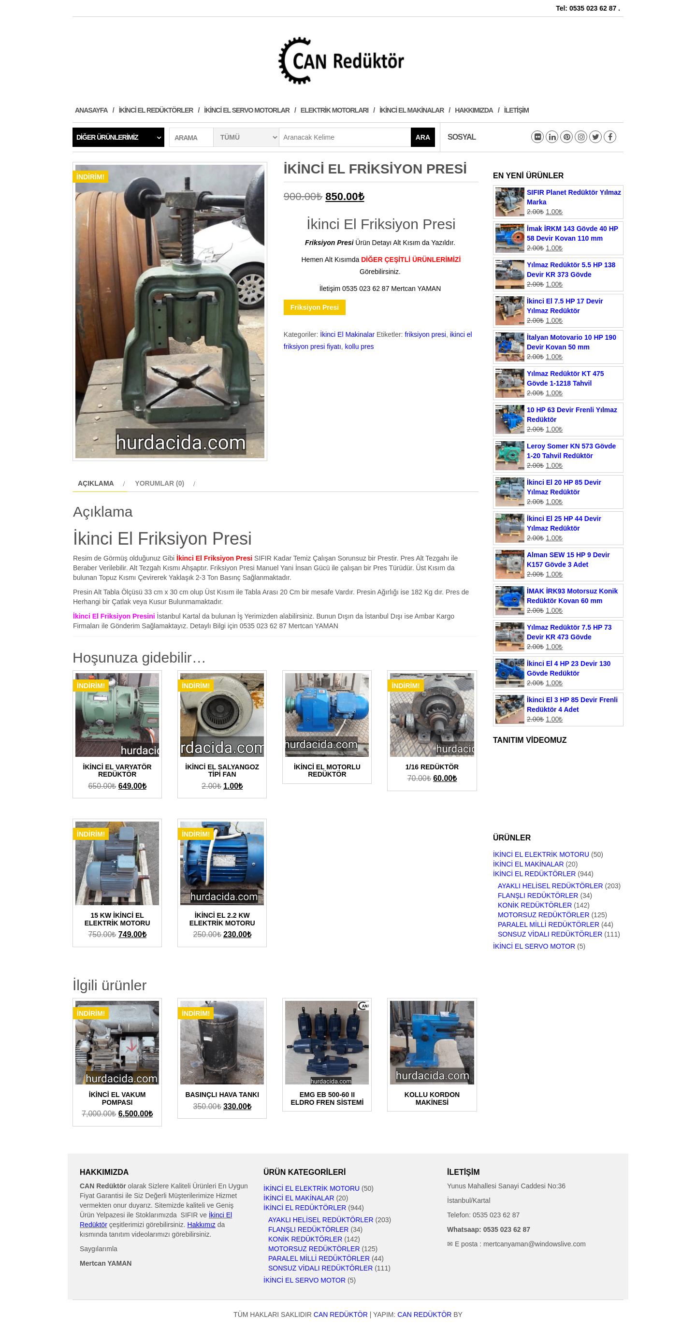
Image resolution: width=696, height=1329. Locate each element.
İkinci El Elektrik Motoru (541, 854)
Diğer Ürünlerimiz (107, 137)
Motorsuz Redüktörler (544, 915)
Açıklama (96, 483)
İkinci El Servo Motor (534, 946)
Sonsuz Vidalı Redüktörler (550, 934)
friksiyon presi (425, 334)
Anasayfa (91, 110)
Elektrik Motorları (334, 110)
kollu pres (359, 346)
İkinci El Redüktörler (156, 110)
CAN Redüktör (341, 1314)
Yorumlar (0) (159, 483)
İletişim (516, 110)
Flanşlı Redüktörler (538, 895)
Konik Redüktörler (535, 905)
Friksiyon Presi (314, 307)
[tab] (100, 483)
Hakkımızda (474, 110)
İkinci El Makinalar (411, 110)
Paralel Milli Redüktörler (548, 924)
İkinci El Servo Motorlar (247, 110)
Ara (423, 137)
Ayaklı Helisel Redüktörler (550, 886)
